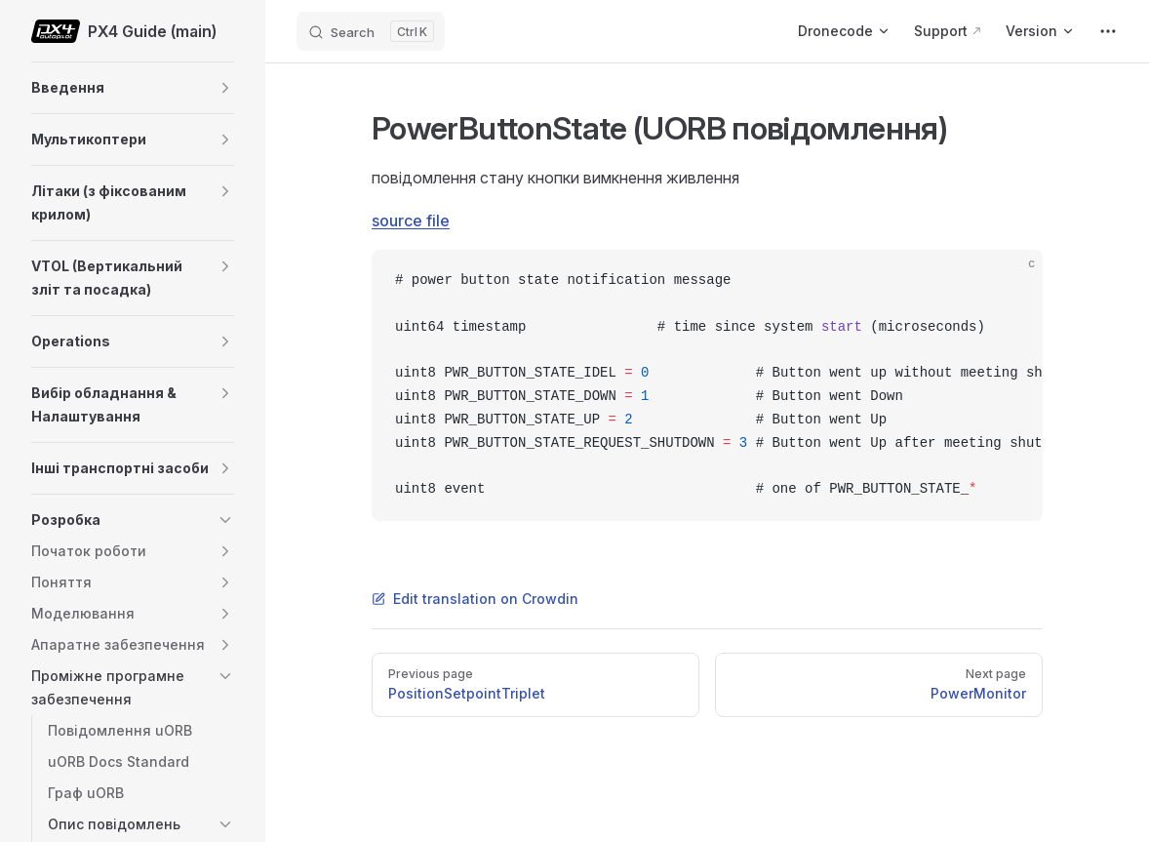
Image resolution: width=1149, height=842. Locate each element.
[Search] (371, 31)
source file (411, 220)
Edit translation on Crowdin (475, 598)
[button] (225, 87)
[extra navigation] (1108, 31)
